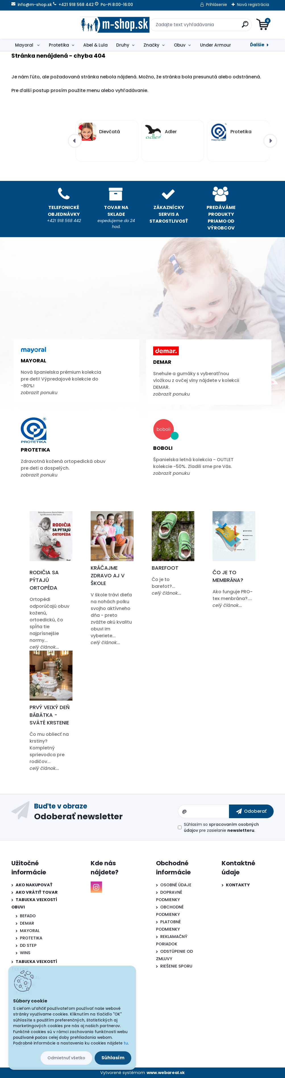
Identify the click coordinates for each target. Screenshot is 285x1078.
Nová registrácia (253, 4)
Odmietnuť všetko (66, 1058)
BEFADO (28, 916)
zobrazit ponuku (39, 392)
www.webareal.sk (166, 1072)
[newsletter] (251, 811)
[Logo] (46, 25)
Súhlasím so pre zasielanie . (221, 827)
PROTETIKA (31, 938)
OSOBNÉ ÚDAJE (176, 885)
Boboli (162, 448)
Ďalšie (257, 45)
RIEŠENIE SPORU (176, 966)
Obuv (180, 45)
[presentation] (75, 141)
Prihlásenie (216, 4)
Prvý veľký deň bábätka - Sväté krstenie (50, 715)
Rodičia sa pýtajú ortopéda (44, 580)
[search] (210, 26)
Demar (162, 361)
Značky (151, 45)
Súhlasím (112, 1057)
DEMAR (27, 923)
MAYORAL (29, 930)
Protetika (59, 45)
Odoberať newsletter (78, 816)
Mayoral (24, 45)
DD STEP (28, 945)
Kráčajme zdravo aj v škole (107, 575)
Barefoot (165, 567)
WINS (25, 953)
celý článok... (44, 647)
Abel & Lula (95, 45)
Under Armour (215, 45)
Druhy (122, 45)
